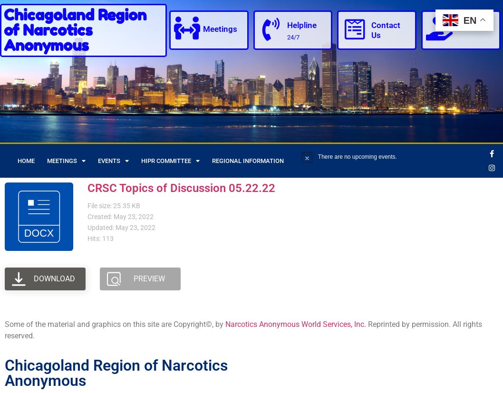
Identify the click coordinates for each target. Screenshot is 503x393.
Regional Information (248, 160)
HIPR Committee (170, 161)
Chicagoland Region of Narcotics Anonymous (75, 30)
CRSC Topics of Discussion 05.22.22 (181, 188)
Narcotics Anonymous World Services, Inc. (295, 324)
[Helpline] (271, 29)
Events (113, 161)
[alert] (392, 157)
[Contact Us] (355, 29)
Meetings (221, 29)
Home (26, 160)
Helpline (303, 25)
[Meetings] (187, 28)
